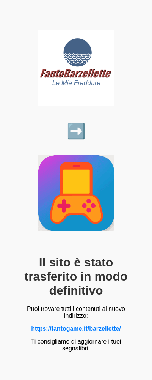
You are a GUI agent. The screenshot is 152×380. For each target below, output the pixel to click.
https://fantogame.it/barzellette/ (76, 328)
